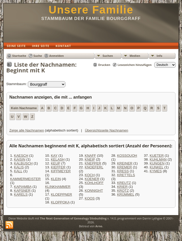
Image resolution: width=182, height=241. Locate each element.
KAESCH (21, 155)
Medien (135, 56)
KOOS (90, 198)
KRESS (123, 171)
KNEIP (90, 159)
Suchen (108, 56)
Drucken (104, 65)
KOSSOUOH (127, 155)
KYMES (156, 171)
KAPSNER (22, 190)
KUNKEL (157, 167)
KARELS (21, 194)
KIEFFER (58, 167)
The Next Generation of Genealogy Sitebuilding (73, 218)
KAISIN (19, 159)
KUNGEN (157, 163)
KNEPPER (93, 163)
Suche (37, 56)
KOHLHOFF (94, 183)
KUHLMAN (158, 159)
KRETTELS (126, 175)
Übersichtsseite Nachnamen (106, 130)
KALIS (19, 167)
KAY (54, 155)
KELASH (58, 159)
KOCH (90, 175)
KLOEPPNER (61, 194)
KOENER (92, 179)
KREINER (124, 163)
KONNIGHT (94, 190)
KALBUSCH (23, 163)
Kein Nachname (24, 108)
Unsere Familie (91, 10)
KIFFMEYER (61, 171)
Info (159, 56)
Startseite (19, 56)
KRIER (122, 187)
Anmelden (56, 56)
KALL (18, 171)
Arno (98, 226)
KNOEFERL (94, 167)
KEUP (55, 163)
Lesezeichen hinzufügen (135, 65)
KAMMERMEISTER (25, 179)
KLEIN (56, 179)
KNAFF (90, 155)
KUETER (157, 155)
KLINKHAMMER (58, 187)
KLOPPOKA (60, 202)
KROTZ (123, 190)
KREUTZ (124, 183)
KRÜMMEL (125, 194)
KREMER (124, 167)
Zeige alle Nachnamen (26, 130)
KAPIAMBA (22, 187)
